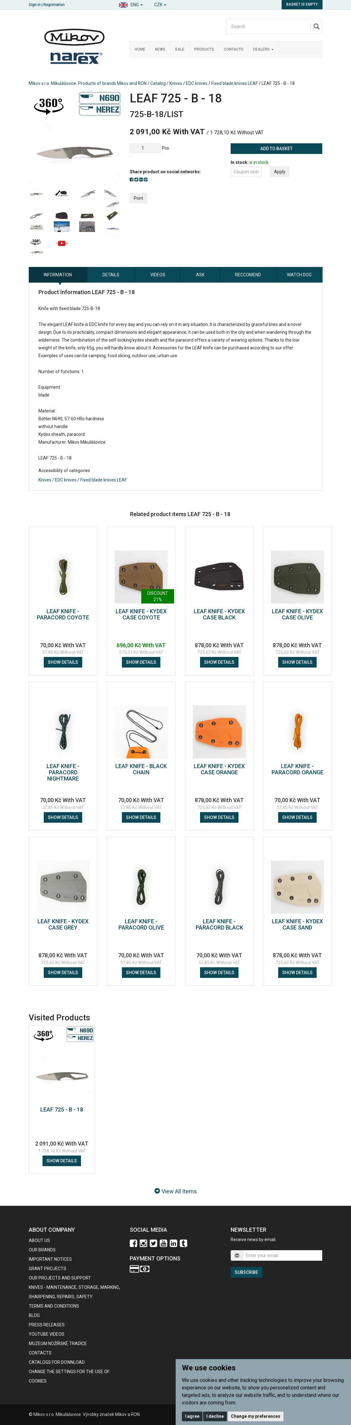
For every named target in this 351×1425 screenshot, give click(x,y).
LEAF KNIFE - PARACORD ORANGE (297, 769)
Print (138, 198)
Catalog (158, 83)
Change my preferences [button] (255, 1416)
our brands (42, 1249)
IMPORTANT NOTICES (50, 1259)
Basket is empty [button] (302, 4)
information (58, 274)
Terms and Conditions (54, 1306)
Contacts (233, 49)
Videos (157, 274)
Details (111, 274)
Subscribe (246, 1272)
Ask (200, 274)
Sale (179, 49)
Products (204, 49)
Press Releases (47, 1324)
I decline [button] (215, 1416)
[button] (131, 4)
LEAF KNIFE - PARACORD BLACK (219, 924)
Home (140, 49)
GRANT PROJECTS (47, 1268)
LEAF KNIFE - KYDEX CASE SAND (297, 924)
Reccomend (248, 274)
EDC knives (197, 83)
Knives (175, 83)
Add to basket (276, 148)
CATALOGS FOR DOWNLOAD (57, 1362)
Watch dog (299, 274)
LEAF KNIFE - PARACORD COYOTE (63, 614)
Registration (54, 4)
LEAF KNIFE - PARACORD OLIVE (141, 924)
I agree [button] (192, 1416)
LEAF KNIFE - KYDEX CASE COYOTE (141, 614)
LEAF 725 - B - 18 (61, 1109)
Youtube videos (46, 1334)
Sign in (35, 4)
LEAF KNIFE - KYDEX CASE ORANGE (219, 769)
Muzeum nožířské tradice (58, 1343)
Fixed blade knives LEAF (234, 83)
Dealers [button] (263, 49)
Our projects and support (60, 1277)
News (160, 49)
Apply (279, 171)
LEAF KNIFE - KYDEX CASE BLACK (219, 614)
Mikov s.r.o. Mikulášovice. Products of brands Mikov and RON (88, 83)
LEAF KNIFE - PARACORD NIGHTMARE (63, 772)
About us (39, 1240)
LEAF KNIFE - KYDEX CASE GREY (63, 924)
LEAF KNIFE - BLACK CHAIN (141, 769)
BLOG (34, 1315)
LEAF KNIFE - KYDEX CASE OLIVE (297, 614)
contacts (40, 1352)
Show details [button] (63, 662)
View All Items (175, 1191)
